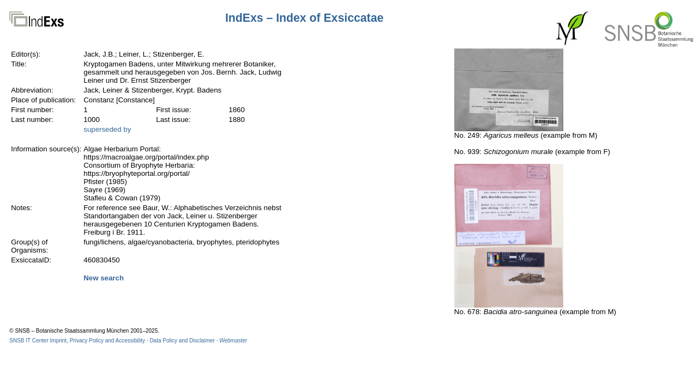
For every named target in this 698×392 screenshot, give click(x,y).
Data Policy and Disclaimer (182, 341)
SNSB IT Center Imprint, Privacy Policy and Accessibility (77, 341)
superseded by (107, 129)
